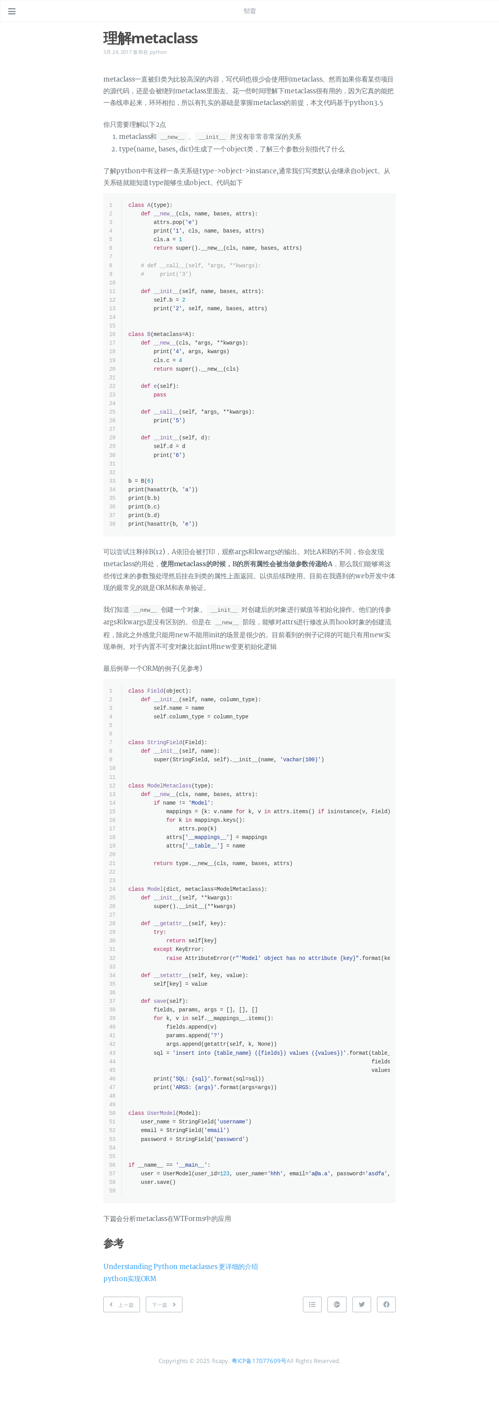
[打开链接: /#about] (486, 11)
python (158, 51)
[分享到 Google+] (336, 1341)
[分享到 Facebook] (386, 1341)
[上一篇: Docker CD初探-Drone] (121, 1341)
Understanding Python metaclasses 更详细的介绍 (180, 1303)
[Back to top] (312, 1341)
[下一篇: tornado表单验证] (164, 1341)
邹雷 (250, 11)
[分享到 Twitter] (361, 1341)
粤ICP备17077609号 (259, 1397)
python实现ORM (129, 1315)
